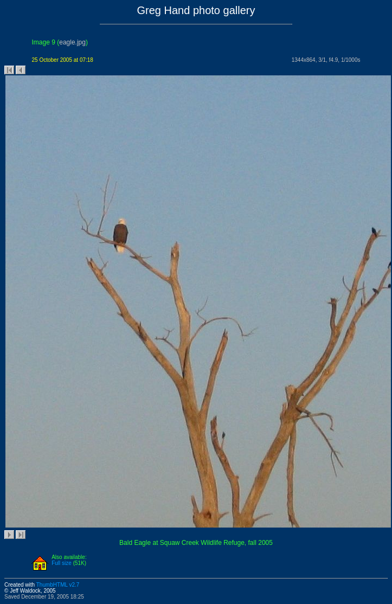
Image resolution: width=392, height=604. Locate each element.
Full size (62, 563)
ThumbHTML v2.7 (58, 585)
